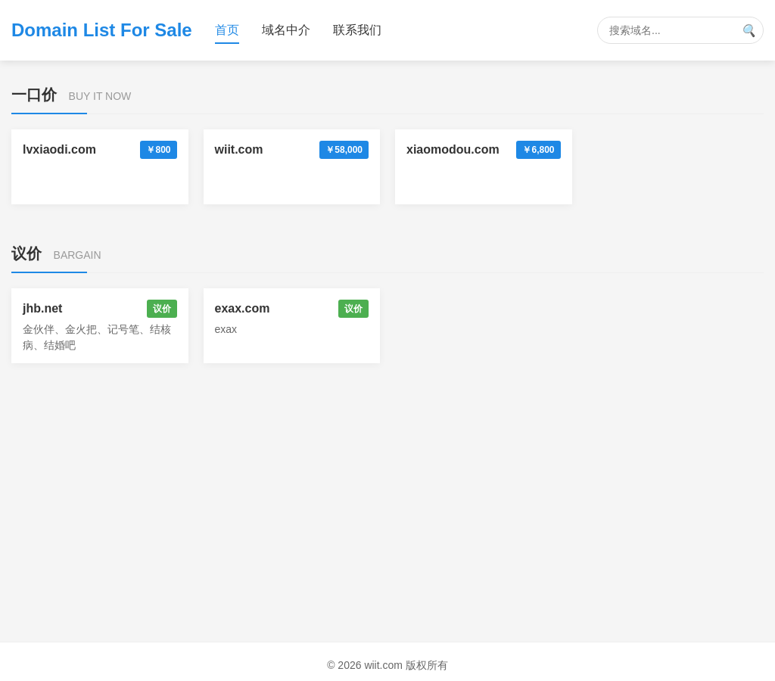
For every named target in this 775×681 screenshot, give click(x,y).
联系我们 (357, 29)
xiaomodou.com (453, 149)
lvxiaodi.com (59, 149)
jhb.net (42, 308)
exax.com (242, 308)
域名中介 (286, 29)
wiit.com (239, 149)
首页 (227, 29)
